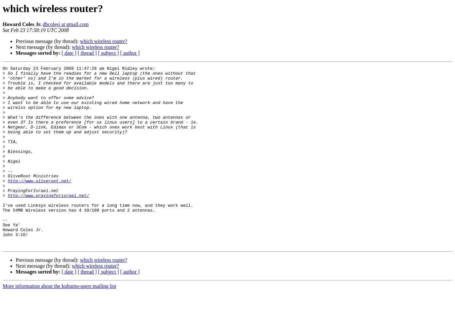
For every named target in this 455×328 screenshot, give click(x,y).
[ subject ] (108, 53)
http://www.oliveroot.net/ (39, 204)
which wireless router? (103, 41)
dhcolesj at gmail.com (66, 24)
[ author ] (130, 53)
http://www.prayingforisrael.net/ (48, 222)
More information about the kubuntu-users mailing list (59, 322)
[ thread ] (87, 53)
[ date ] (69, 53)
